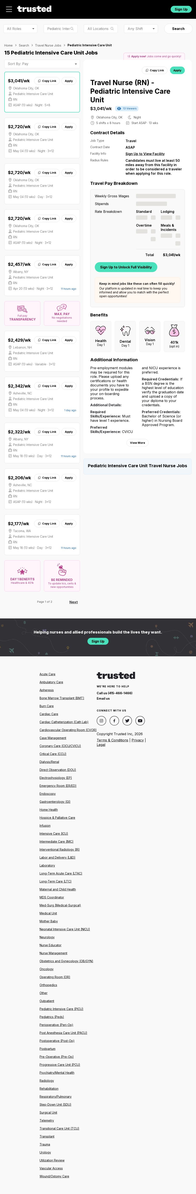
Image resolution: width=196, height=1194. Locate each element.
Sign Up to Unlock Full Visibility (126, 267)
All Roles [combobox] (14, 28)
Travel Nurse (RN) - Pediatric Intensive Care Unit (130, 91)
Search (178, 28)
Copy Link (47, 81)
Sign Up (181, 9)
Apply (69, 81)
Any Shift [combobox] (135, 28)
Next (73, 602)
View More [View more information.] (137, 442)
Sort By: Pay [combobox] (18, 64)
